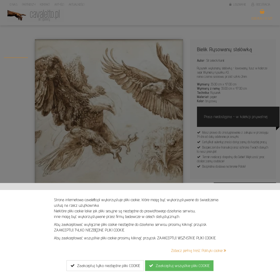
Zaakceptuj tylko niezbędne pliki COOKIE (105, 265)
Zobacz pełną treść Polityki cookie (198, 250)
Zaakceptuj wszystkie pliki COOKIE (179, 265)
